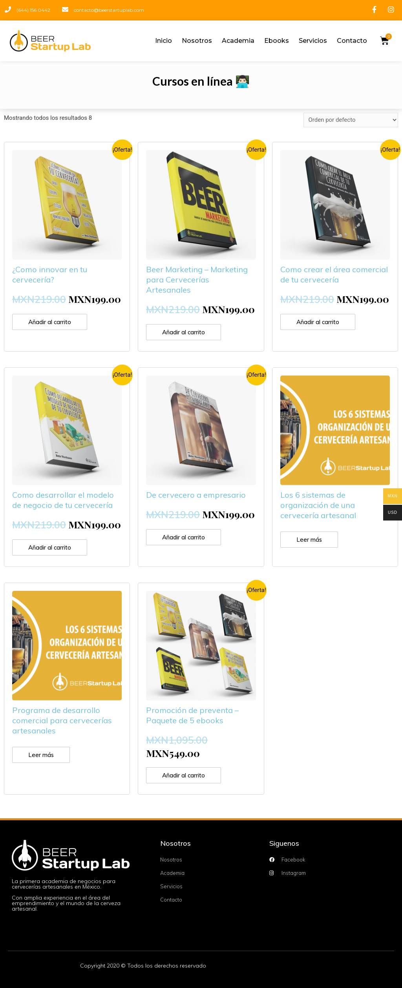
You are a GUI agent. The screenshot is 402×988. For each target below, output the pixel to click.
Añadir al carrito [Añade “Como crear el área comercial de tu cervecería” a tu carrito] (317, 322)
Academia (238, 40)
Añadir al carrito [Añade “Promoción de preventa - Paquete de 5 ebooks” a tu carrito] (183, 775)
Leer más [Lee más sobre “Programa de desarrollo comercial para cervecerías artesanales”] (41, 755)
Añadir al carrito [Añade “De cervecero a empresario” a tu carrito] (183, 537)
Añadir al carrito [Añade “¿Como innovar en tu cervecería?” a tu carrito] (49, 322)
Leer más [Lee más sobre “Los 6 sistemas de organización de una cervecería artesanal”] (309, 539)
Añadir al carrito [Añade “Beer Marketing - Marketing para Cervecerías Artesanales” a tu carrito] (183, 332)
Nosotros (197, 40)
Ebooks (276, 40)
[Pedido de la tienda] (350, 120)
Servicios (313, 40)
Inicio (163, 40)
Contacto (352, 40)
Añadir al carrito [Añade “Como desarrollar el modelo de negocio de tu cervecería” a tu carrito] (49, 547)
